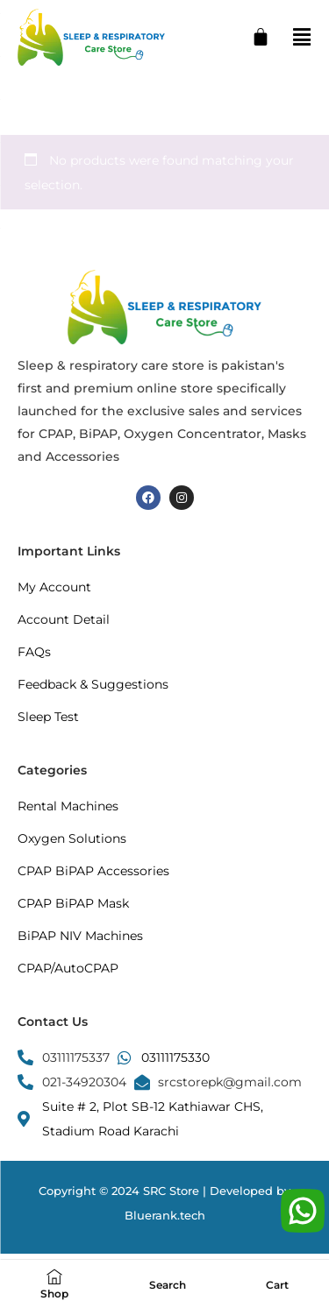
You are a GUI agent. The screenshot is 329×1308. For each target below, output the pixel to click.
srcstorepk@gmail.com (230, 1082)
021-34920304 (84, 1082)
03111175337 (76, 1057)
